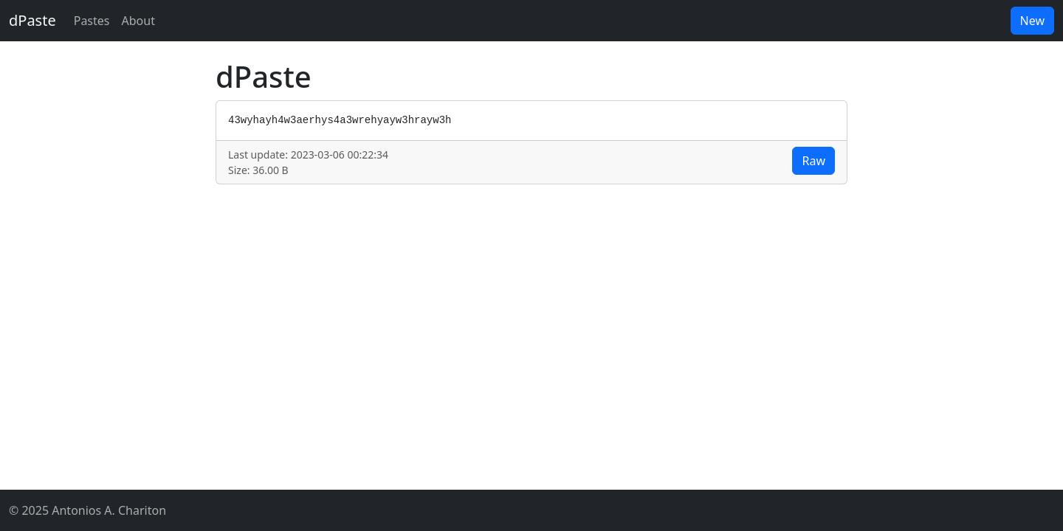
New (1032, 21)
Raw (813, 161)
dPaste (32, 20)
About (138, 21)
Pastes (92, 21)
